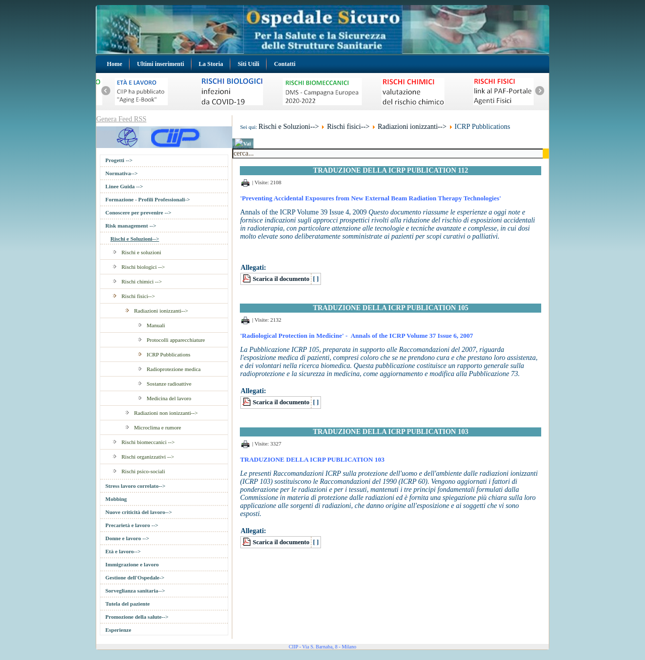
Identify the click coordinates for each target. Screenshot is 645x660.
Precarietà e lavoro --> (131, 525)
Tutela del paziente (127, 604)
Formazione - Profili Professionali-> (147, 199)
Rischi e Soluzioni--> (134, 239)
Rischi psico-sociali (143, 471)
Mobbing (116, 499)
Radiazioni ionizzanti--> (161, 311)
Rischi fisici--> (138, 296)
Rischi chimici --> (141, 281)
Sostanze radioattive (169, 384)
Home (114, 63)
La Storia (211, 63)
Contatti (285, 63)
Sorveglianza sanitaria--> (135, 591)
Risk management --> (130, 226)
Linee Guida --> (124, 186)
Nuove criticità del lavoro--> (138, 512)
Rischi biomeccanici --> (148, 442)
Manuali (156, 325)
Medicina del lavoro (169, 398)
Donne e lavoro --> (127, 538)
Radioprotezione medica (174, 369)
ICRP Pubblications (168, 354)
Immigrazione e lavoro (132, 564)
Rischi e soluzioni (141, 252)
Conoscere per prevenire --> (138, 212)
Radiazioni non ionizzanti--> (166, 413)
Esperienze (118, 630)
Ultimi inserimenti (160, 63)
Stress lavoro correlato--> (135, 486)
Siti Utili (249, 63)
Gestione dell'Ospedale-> (134, 577)
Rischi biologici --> (143, 267)
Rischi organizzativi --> (147, 457)
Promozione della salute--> (136, 617)
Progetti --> (119, 160)
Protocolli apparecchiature (176, 340)
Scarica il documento (280, 278)
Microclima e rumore (157, 427)
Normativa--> (121, 173)
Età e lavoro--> (123, 551)
